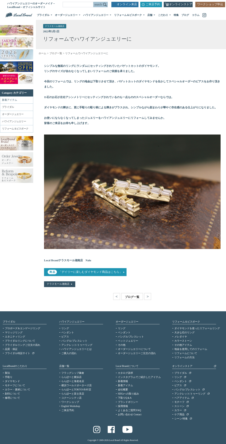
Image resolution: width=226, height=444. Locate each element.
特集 (176, 15)
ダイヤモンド (12, 381)
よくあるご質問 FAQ (129, 410)
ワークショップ (70, 402)
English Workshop (70, 406)
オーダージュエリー (127, 321)
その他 (121, 345)
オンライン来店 (127, 4)
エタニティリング (15, 336)
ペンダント (67, 332)
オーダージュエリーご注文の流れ (137, 353)
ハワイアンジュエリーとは (76, 349)
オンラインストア (180, 4)
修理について (12, 398)
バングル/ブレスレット (74, 340)
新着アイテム (9, 100)
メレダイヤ (180, 336)
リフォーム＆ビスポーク (186, 321)
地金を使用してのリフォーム (190, 349)
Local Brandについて (127, 366)
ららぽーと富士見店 (72, 393)
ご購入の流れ (69, 353)
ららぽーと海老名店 (72, 381)
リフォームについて (185, 353)
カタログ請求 (125, 373)
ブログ (185, 15)
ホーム (42, 53)
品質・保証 (11, 349)
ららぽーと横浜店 (71, 377)
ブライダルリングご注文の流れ (22, 345)
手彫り (8, 377)
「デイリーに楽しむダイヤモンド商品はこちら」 (90, 271)
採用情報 (123, 406)
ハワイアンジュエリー (71, 321)
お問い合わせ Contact (130, 414)
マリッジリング (14, 332)
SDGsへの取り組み (128, 393)
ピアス (65, 336)
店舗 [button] (150, 15)
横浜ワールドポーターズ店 (76, 385)
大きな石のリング (184, 332)
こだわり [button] (163, 15)
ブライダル (9, 321)
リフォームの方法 (184, 357)
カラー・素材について (17, 389)
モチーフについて (15, 385)
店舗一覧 (64, 366)
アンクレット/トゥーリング (76, 345)
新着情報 (123, 381)
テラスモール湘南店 (54, 26)
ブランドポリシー (128, 402)
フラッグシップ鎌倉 (72, 373)
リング (65, 328)
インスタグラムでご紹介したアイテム (139, 377)
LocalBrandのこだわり (15, 366)
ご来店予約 (153, 4)
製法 (7, 373)
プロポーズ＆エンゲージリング (22, 328)
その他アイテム (183, 345)
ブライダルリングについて (20, 340)
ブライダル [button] (43, 15)
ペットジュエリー (128, 340)
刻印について (12, 393)
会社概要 (123, 389)
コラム (195, 15)
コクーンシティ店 (71, 398)
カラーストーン (183, 340)
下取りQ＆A (125, 398)
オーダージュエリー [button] (66, 15)
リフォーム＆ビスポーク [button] (128, 15)
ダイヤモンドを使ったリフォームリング (197, 328)
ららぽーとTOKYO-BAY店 (76, 389)
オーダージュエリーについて (134, 349)
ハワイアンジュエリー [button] (96, 15)
